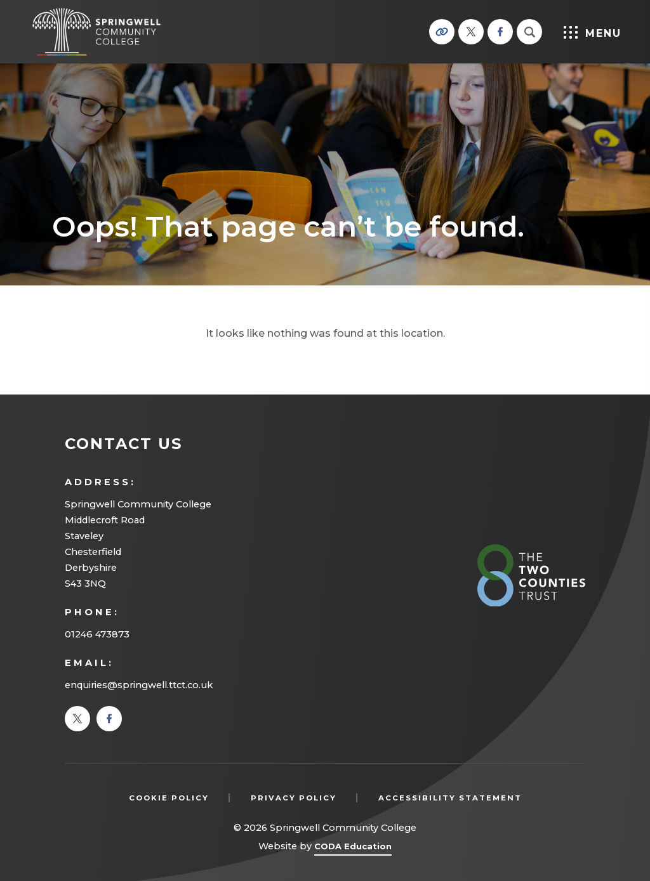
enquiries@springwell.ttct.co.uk (139, 685)
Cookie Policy (169, 797)
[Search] (529, 31)
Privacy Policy (293, 797)
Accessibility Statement (450, 797)
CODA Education (353, 848)
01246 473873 (97, 634)
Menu (592, 32)
